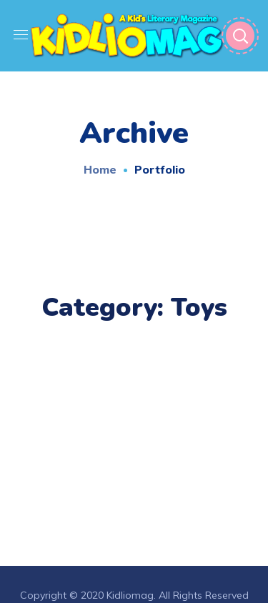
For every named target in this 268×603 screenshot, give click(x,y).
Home (100, 169)
